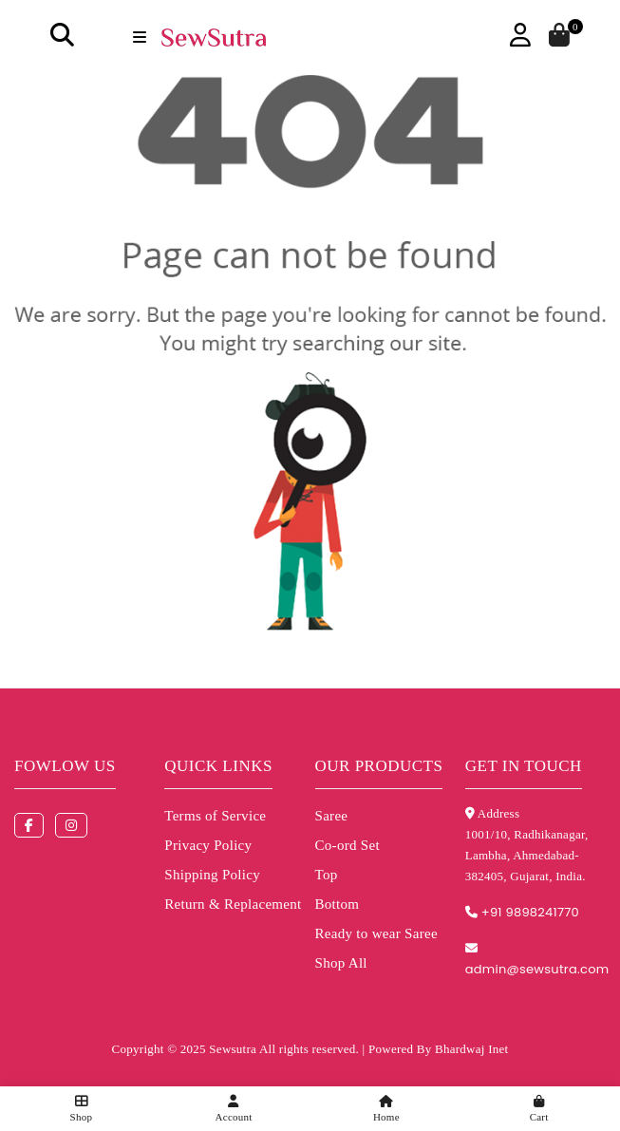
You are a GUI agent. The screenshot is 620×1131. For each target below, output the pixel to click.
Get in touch (523, 766)
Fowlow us (65, 766)
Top (326, 874)
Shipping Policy (212, 874)
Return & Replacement (232, 904)
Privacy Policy (208, 845)
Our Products (379, 766)
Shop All (341, 963)
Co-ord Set (347, 845)
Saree (331, 815)
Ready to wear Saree (376, 933)
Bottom (337, 904)
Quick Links (218, 766)
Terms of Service (215, 815)
